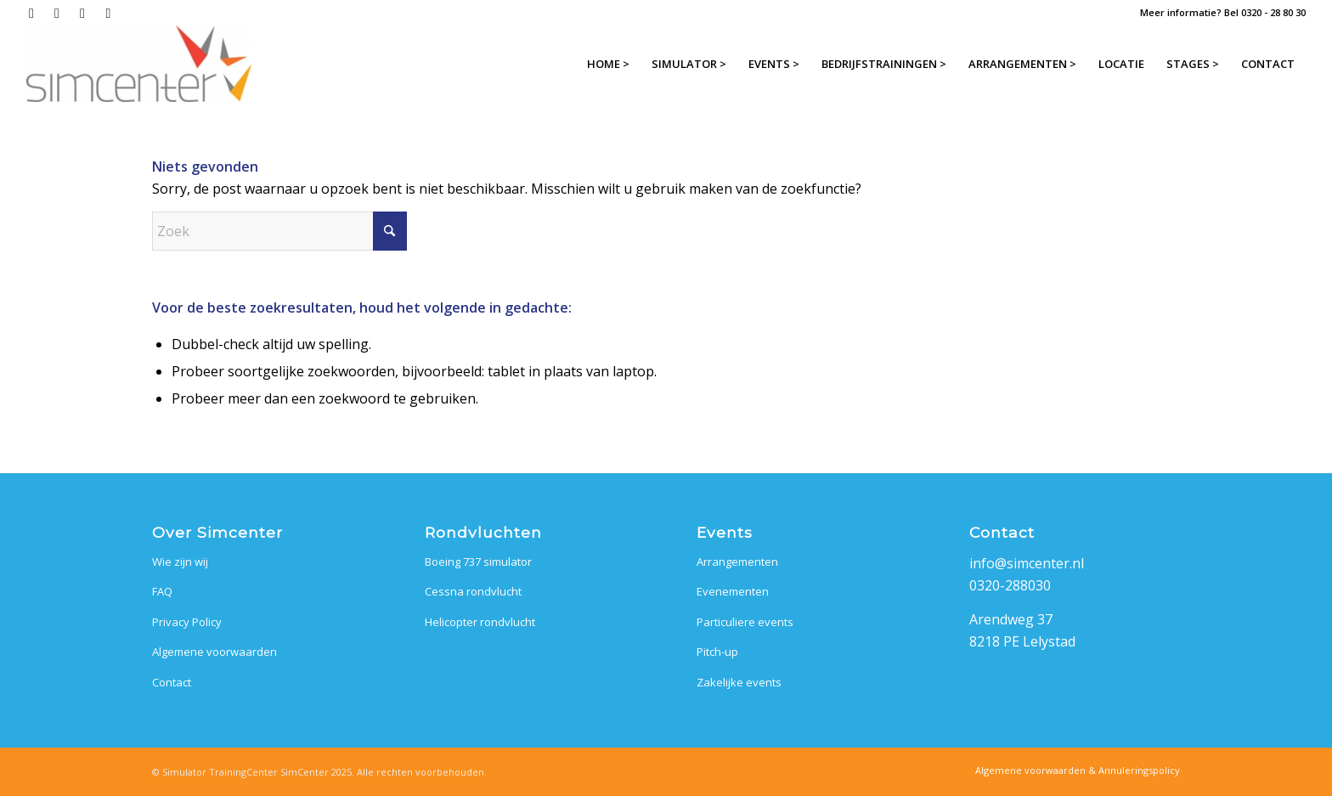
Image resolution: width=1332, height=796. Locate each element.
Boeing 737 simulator (478, 561)
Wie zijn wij (180, 561)
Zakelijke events (739, 682)
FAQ (162, 591)
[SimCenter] (138, 63)
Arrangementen (737, 561)
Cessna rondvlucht (473, 591)
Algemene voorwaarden (214, 651)
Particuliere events (745, 621)
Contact (171, 682)
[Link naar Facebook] (31, 12)
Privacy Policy (187, 621)
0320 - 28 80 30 (1273, 12)
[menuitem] (608, 63)
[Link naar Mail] (108, 12)
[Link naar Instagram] (56, 12)
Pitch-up (717, 651)
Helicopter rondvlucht (480, 621)
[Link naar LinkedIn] (82, 12)
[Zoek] (279, 231)
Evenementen (733, 591)
